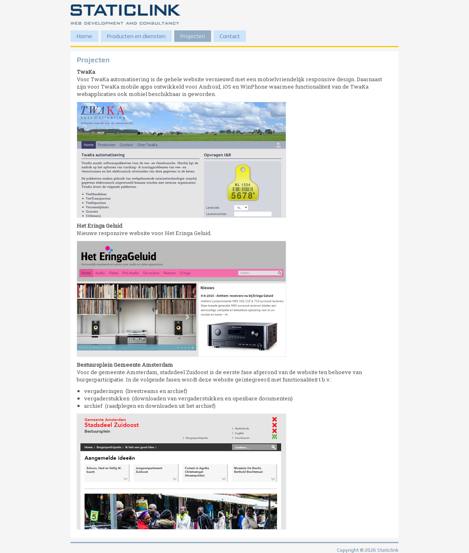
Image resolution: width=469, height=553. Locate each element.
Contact (230, 36)
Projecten (192, 36)
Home (84, 36)
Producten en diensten (136, 36)
